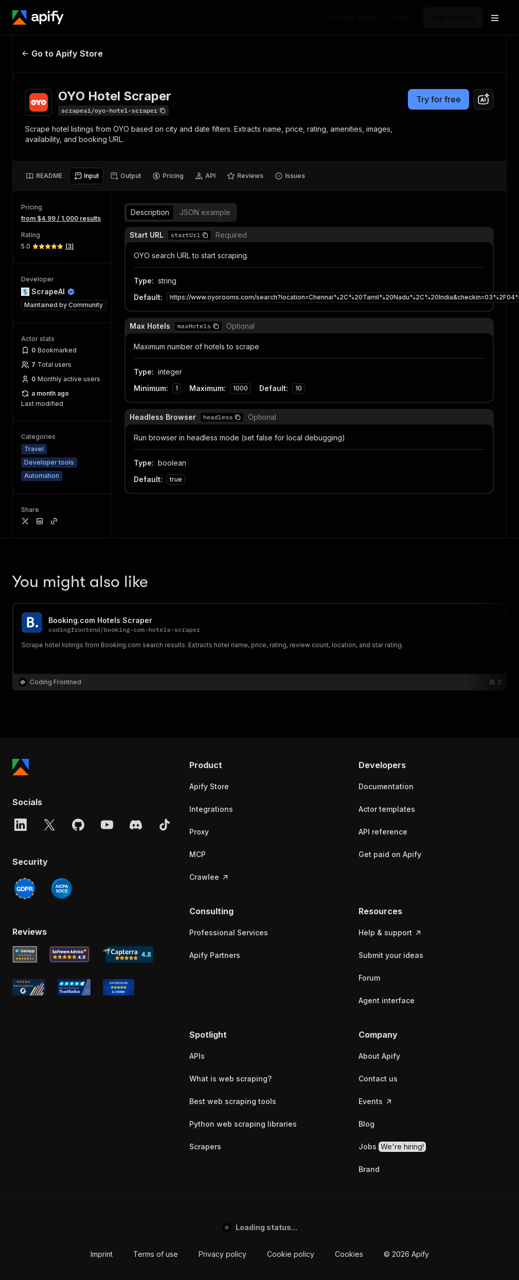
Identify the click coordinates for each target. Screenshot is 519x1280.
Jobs (392, 1147)
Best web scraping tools (232, 1101)
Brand (369, 1169)
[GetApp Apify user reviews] (24, 954)
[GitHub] (78, 824)
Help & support (390, 932)
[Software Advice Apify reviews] (69, 954)
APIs (197, 1056)
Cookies (349, 1254)
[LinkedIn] (20, 824)
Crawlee (209, 877)
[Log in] (402, 17)
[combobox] (483, 99)
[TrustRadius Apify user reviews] (74, 987)
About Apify (379, 1056)
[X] (49, 824)
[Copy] (113, 110)
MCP (197, 854)
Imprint (102, 1254)
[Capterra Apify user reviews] (127, 954)
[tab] (44, 176)
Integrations (211, 809)
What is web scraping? (230, 1078)
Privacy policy (222, 1254)
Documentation (386, 786)
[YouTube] (107, 824)
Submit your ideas (391, 955)
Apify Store (209, 786)
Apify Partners (214, 955)
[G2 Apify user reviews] (28, 987)
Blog (366, 1123)
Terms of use (155, 1254)
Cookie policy (290, 1254)
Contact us (378, 1078)
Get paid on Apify (390, 854)
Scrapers (205, 1146)
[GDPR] (24, 888)
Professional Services (228, 932)
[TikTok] (164, 824)
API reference (383, 831)
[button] (263, 765)
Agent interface (387, 1000)
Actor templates (387, 809)
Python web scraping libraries (243, 1123)
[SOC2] (61, 888)
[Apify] (38, 17)
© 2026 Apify (406, 1254)
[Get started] (453, 17)
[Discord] (136, 824)
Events (376, 1101)
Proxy (199, 831)
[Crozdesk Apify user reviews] (118, 987)
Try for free (438, 99)
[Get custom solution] (351, 17)
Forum (369, 977)
